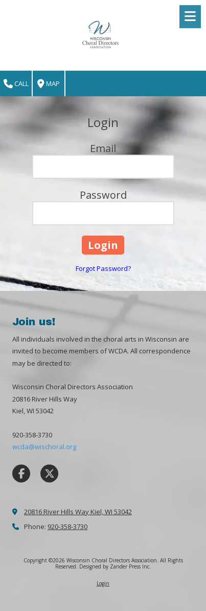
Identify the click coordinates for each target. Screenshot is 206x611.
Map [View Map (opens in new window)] (48, 84)
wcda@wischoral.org (44, 446)
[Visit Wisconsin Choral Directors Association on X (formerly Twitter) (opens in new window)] (49, 473)
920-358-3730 (67, 526)
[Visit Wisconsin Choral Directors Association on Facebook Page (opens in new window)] (21, 473)
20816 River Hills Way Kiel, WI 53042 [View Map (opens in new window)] (78, 511)
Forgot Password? (103, 268)
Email (103, 148)
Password (103, 195)
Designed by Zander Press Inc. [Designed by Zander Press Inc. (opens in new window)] (115, 566)
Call (16, 84)
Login (103, 583)
